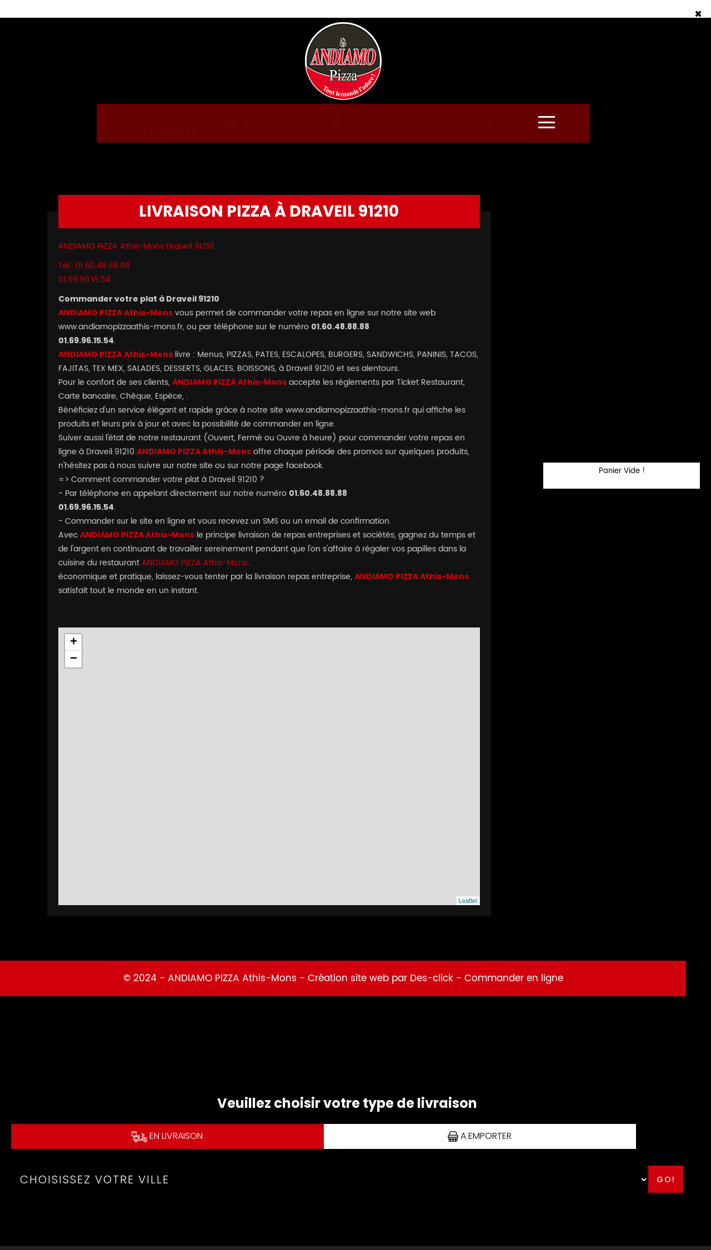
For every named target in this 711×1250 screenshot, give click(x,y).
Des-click (431, 978)
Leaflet (468, 900)
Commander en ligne (513, 978)
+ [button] (73, 642)
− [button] (73, 659)
